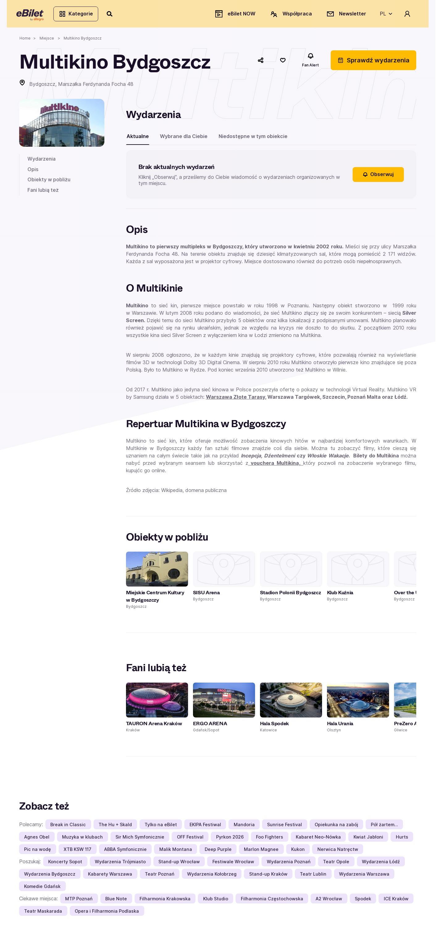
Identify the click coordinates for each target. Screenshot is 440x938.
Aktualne (138, 139)
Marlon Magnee (261, 851)
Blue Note (116, 901)
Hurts (402, 839)
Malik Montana (175, 851)
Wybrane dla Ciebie (183, 139)
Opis (32, 172)
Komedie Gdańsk (42, 888)
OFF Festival (190, 839)
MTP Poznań (79, 901)
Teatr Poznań (159, 876)
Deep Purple (218, 851)
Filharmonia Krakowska (165, 901)
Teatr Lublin (313, 876)
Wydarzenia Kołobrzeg (212, 876)
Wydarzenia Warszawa (364, 876)
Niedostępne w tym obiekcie (253, 139)
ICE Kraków (396, 901)
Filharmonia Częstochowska (272, 901)
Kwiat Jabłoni (368, 839)
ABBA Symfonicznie (125, 851)
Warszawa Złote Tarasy (235, 399)
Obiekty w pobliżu (48, 182)
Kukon (298, 851)
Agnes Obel (36, 839)
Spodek (363, 901)
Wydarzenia (41, 161)
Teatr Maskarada (43, 913)
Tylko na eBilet (161, 827)
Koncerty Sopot (65, 864)
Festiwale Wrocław (233, 864)
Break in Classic (68, 827)
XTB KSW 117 (77, 851)
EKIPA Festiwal (205, 827)
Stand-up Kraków (268, 876)
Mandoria (244, 827)
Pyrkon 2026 (230, 839)
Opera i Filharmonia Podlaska (107, 913)
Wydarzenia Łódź (381, 864)
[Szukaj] (112, 14)
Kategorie (78, 15)
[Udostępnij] (260, 63)
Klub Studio (215, 901)
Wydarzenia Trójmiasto (120, 864)
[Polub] (283, 63)
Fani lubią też (43, 192)
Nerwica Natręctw (337, 851)
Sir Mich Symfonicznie (139, 839)
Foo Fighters (269, 839)
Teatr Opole (336, 864)
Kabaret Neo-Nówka (318, 839)
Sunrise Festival (284, 827)
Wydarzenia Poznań (289, 864)
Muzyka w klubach (82, 839)
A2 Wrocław (329, 901)
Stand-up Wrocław (179, 864)
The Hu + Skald (115, 827)
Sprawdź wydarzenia (373, 62)
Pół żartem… (384, 827)
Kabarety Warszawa (110, 876)
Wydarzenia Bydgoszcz (49, 876)
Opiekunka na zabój (336, 827)
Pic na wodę (37, 851)
